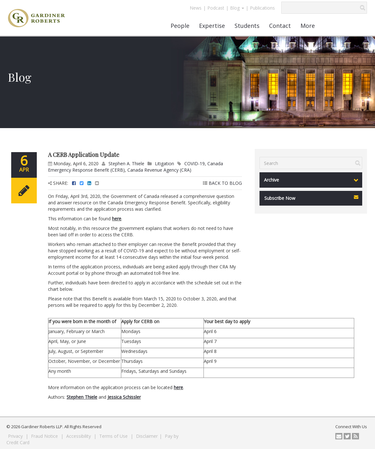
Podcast (215, 8)
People (180, 25)
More (307, 25)
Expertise (212, 25)
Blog (237, 8)
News (196, 8)
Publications (262, 8)
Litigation (164, 163)
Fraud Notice (45, 436)
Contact (280, 25)
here (116, 219)
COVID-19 (194, 163)
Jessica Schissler (124, 397)
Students (247, 25)
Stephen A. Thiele (126, 163)
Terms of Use (114, 436)
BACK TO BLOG (222, 183)
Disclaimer (147, 436)
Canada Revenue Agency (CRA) (159, 170)
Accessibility (79, 436)
